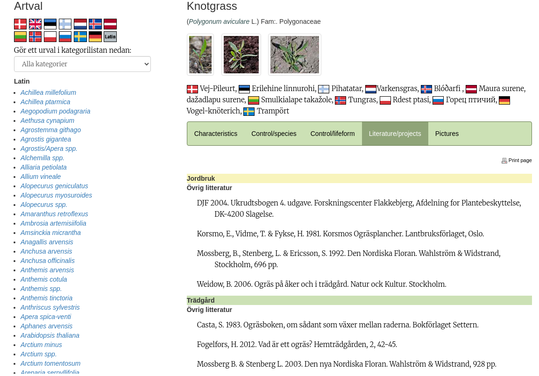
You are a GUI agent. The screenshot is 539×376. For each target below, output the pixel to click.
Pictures (447, 133)
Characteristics (216, 133)
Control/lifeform (333, 133)
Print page (517, 160)
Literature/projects (395, 133)
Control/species (274, 133)
